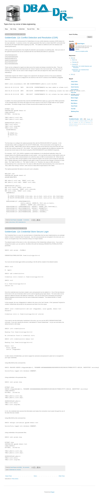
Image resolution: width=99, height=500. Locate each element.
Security (19, 469)
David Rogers (80, 43)
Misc (38, 29)
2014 (72, 58)
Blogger (52, 492)
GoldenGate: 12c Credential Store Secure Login (27, 231)
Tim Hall (73, 108)
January (74, 64)
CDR (17, 222)
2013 (72, 74)
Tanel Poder (74, 106)
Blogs (6, 29)
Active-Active (12, 222)
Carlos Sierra (74, 84)
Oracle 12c (85, 124)
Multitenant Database (73, 124)
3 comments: (26, 219)
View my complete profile (81, 51)
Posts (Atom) (15, 478)
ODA (80, 124)
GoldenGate (22, 29)
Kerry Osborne (75, 95)
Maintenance (88, 122)
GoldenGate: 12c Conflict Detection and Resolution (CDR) (31, 37)
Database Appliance (84, 120)
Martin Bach (74, 100)
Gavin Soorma (75, 87)
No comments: (26, 467)
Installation (76, 122)
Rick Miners (74, 103)
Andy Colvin (74, 81)
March (74, 60)
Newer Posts (8, 476)
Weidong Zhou (75, 111)
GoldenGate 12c (22, 222)
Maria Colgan (74, 98)
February (74, 62)
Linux (82, 122)
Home (35, 476)
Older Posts (62, 476)
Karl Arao (73, 92)
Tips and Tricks (31, 29)
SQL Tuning (13, 29)
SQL (90, 124)
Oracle (88, 119)
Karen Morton (74, 89)
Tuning (75, 125)
